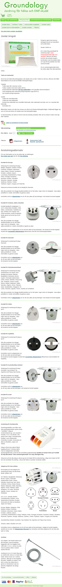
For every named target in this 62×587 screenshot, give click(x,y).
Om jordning (24, 156)
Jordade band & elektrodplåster (11, 27)
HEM (3, 20)
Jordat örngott (8, 36)
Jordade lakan (6, 24)
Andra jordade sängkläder (32, 24)
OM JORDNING (12, 20)
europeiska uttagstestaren (16, 231)
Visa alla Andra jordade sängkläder (11, 31)
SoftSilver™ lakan (17, 24)
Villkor (27, 577)
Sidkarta (34, 577)
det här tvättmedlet (24, 89)
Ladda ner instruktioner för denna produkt (17, 122)
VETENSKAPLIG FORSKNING (41, 20)
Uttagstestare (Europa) (22, 529)
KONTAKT (57, 20)
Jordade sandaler (27, 27)
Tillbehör (36, 27)
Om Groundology (6, 577)
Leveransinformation (18, 577)
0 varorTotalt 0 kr (9, 15)
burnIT (41, 585)
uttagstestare (16, 196)
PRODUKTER (24, 20)
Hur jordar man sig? (7, 156)
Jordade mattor (45, 24)
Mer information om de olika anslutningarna (26, 130)
